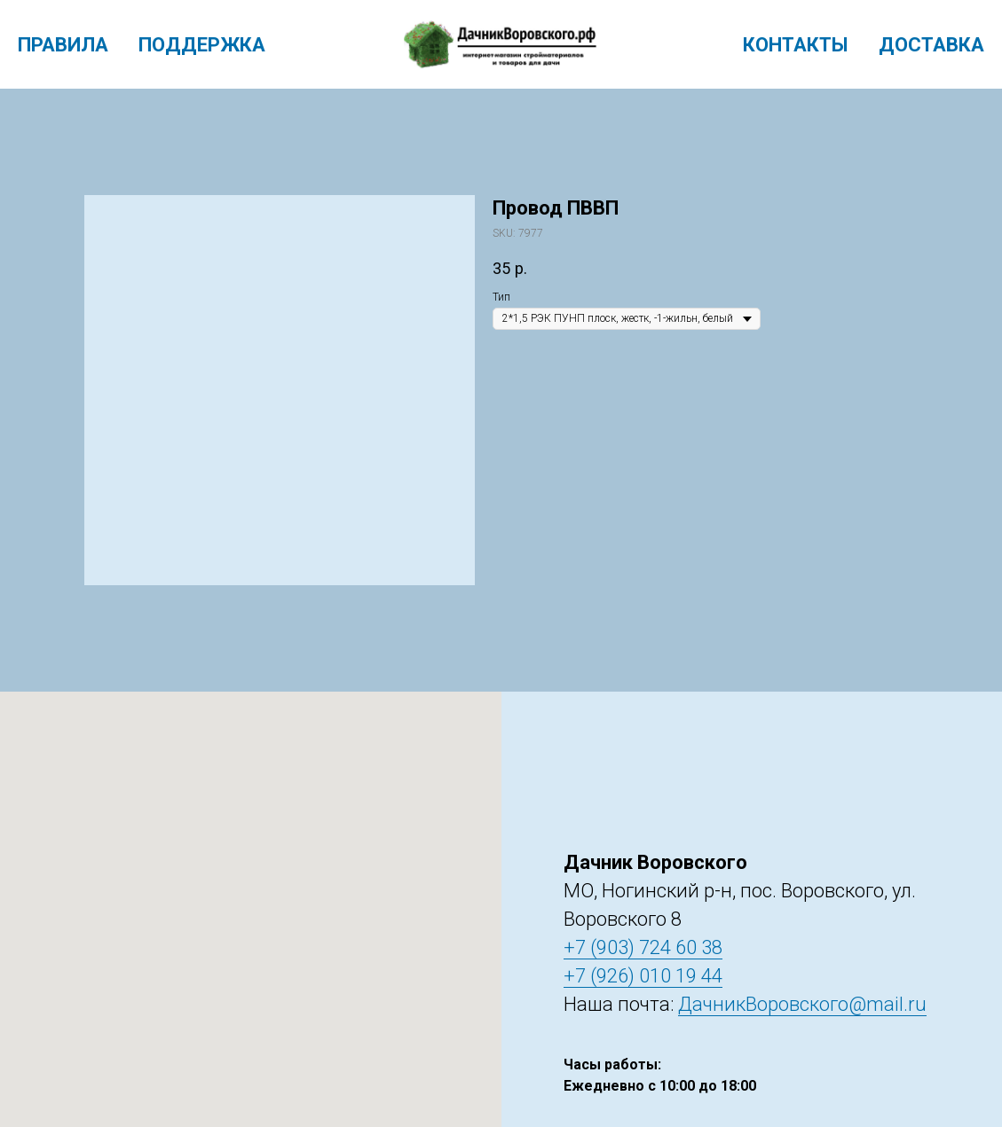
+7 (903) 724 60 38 (643, 947)
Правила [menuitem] (63, 45)
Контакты (795, 45)
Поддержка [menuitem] (201, 45)
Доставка (931, 45)
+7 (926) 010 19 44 (643, 976)
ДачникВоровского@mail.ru (802, 1004)
